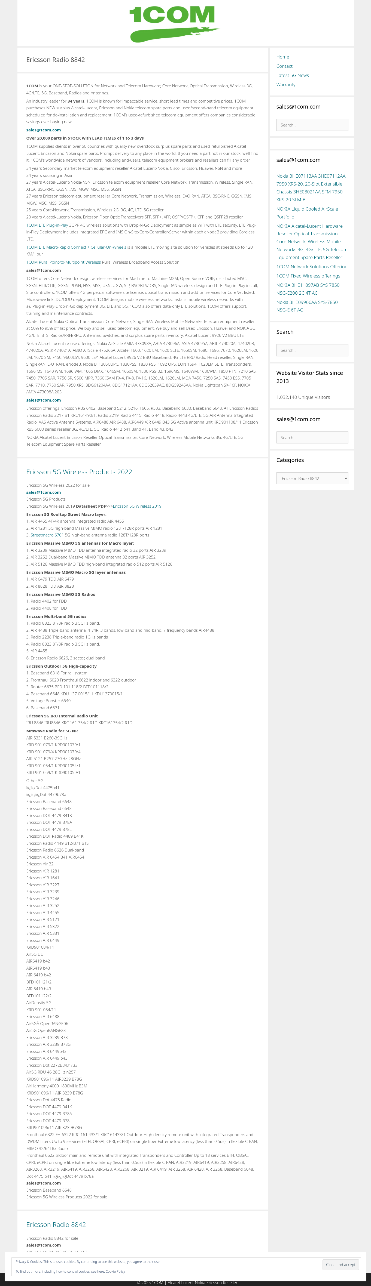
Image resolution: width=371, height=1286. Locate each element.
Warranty (286, 84)
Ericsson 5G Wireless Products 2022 (79, 471)
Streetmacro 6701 (47, 535)
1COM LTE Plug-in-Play (47, 225)
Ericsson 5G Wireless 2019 (137, 506)
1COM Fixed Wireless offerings (308, 276)
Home (282, 57)
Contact (284, 66)
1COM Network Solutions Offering (312, 266)
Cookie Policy (115, 1271)
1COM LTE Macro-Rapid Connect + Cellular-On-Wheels (76, 247)
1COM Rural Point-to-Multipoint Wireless (63, 262)
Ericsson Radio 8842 (56, 1224)
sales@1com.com (43, 129)
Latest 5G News (292, 75)
